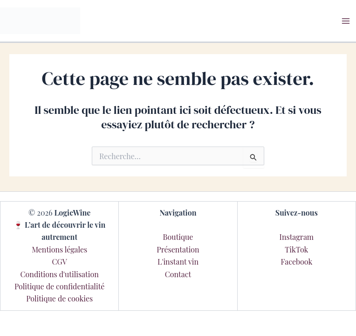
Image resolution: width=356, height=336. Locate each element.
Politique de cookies (59, 298)
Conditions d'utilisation (60, 274)
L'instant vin (178, 261)
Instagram (297, 237)
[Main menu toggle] (345, 21)
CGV (59, 261)
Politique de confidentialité (59, 286)
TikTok (296, 249)
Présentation (178, 249)
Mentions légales (59, 249)
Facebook (296, 261)
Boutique (178, 237)
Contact (178, 274)
